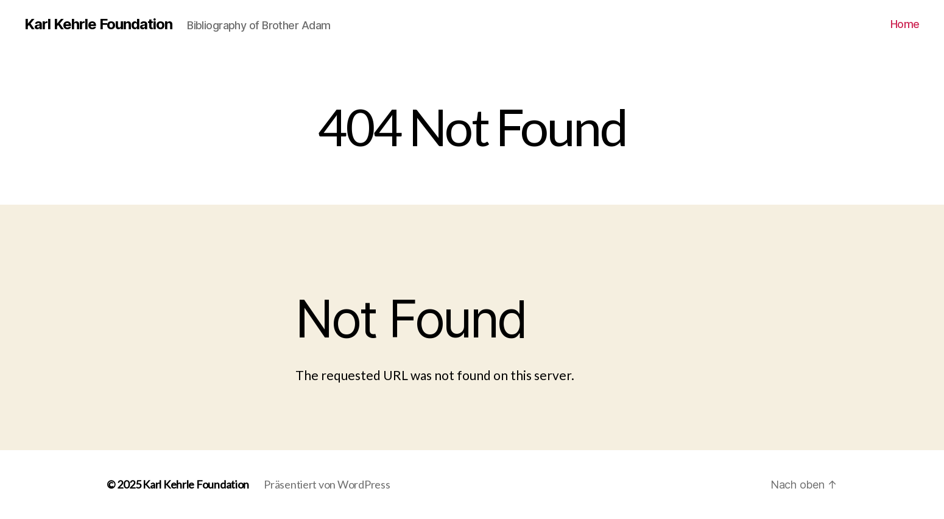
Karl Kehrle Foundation (98, 24)
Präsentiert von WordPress (327, 484)
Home (905, 24)
